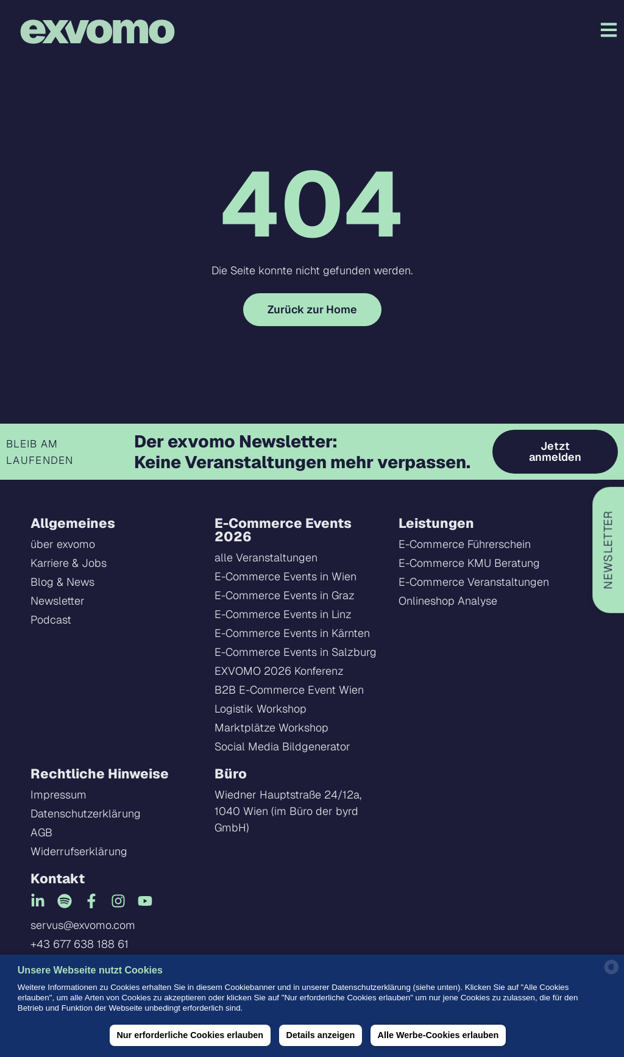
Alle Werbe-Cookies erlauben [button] (438, 1035)
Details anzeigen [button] (320, 1035)
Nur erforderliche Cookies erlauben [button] (189, 1035)
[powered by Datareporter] (611, 973)
